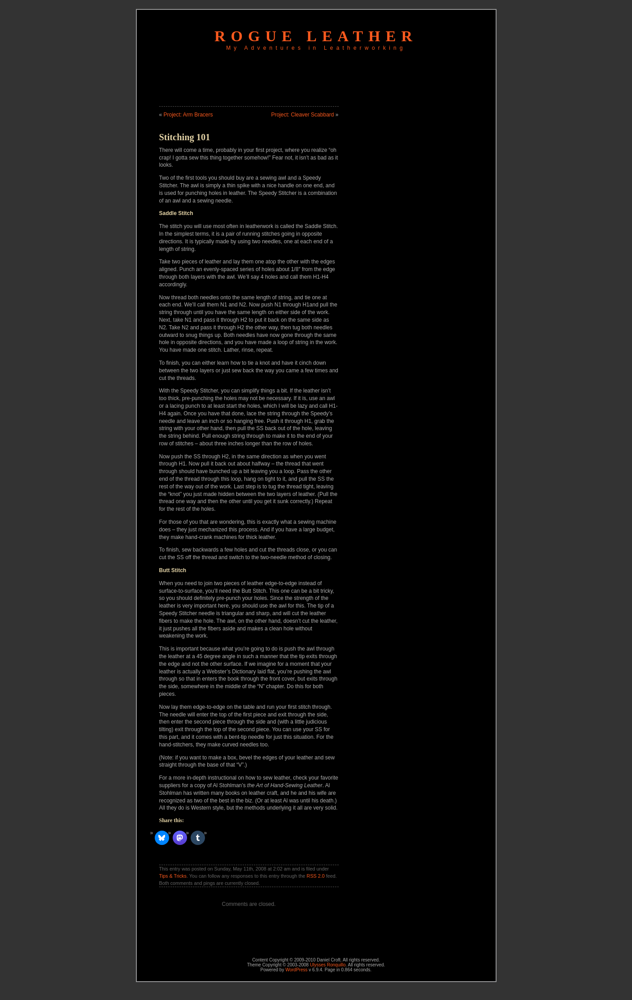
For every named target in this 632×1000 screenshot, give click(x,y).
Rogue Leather (316, 36)
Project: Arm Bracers (188, 115)
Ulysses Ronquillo (327, 964)
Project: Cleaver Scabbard (302, 115)
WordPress (296, 969)
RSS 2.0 (316, 876)
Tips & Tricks (173, 876)
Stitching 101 (184, 137)
